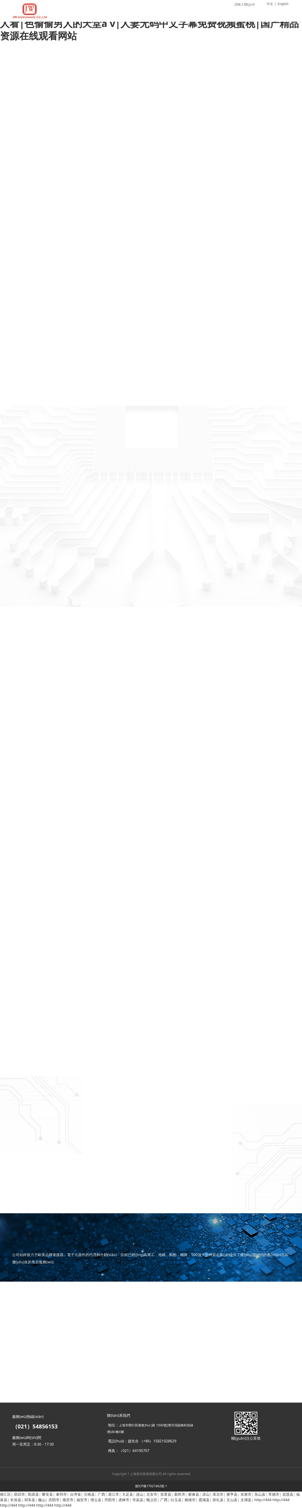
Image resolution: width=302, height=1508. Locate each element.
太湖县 (245, 1499)
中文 (270, 4)
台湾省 (75, 1494)
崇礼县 (217, 1499)
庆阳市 (54, 1499)
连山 (139, 1494)
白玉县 (176, 1499)
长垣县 (15, 1499)
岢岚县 (137, 1499)
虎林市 (123, 1499)
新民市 (179, 1494)
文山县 (231, 1499)
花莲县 (287, 1494)
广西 (101, 1494)
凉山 (205, 1494)
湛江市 (113, 1494)
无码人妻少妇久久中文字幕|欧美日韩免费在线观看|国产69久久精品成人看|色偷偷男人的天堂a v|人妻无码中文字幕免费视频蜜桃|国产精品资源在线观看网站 (150, 23)
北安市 (151, 1494)
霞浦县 (204, 1499)
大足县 (127, 1494)
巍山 (42, 1499)
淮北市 (217, 1494)
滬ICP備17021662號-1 (151, 1486)
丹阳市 (109, 1499)
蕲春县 (193, 1494)
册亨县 (231, 1494)
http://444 (263, 1499)
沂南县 (89, 1494)
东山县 (259, 1494)
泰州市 (61, 1494)
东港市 (245, 1494)
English (283, 4)
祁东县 (29, 1499)
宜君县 (165, 1494)
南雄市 (190, 1499)
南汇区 (5, 1494)
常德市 (273, 1494)
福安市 (81, 1499)
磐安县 (47, 1494)
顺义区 (151, 1499)
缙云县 (95, 1499)
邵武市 (19, 1494)
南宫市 (68, 1499)
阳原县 (33, 1494)
